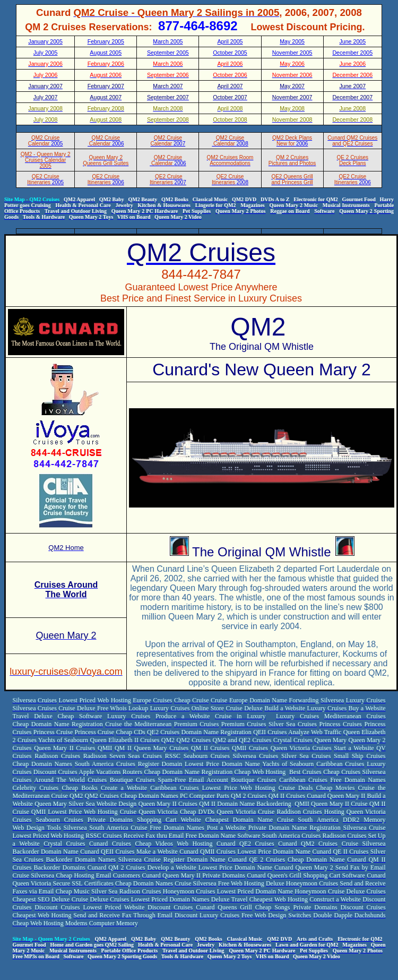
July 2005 (45, 52)
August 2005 (106, 52)
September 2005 (168, 52)
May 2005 (292, 41)
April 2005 (230, 41)
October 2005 (230, 52)
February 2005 (106, 41)
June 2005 (352, 41)
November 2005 (292, 52)
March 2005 (168, 41)
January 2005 (45, 41)
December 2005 (352, 52)
